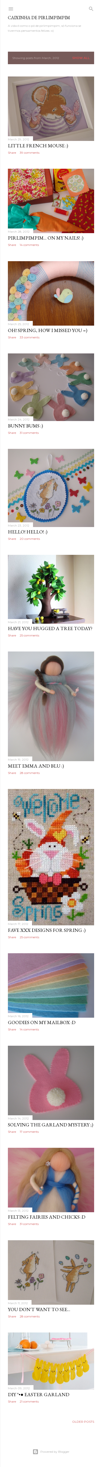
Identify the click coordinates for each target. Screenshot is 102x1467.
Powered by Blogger (51, 1452)
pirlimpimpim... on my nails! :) (45, 238)
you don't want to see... (39, 1309)
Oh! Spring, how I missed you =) (47, 330)
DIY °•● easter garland (38, 1394)
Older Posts (83, 1421)
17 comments (29, 1132)
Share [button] (12, 152)
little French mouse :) (38, 145)
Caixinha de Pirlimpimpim (39, 17)
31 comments (29, 433)
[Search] (91, 8)
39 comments (29, 152)
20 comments (30, 539)
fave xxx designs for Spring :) (46, 930)
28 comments (30, 773)
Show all (81, 58)
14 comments (29, 245)
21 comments (29, 1401)
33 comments (29, 337)
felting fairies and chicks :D (46, 1217)
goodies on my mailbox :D (41, 1022)
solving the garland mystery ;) (50, 1124)
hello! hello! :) (27, 532)
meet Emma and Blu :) (36, 766)
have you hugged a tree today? (50, 628)
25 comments (29, 635)
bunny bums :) (25, 426)
